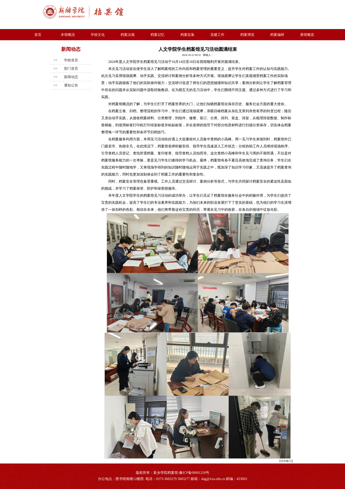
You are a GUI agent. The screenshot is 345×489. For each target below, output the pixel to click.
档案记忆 (157, 35)
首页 (37, 35)
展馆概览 (307, 35)
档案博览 (247, 35)
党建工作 (217, 35)
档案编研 (277, 35)
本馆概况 (68, 35)
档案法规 (128, 35)
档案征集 (187, 35)
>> (64, 60)
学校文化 (98, 35)
